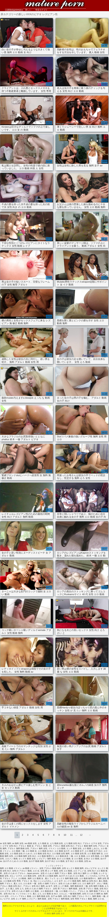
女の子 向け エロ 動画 (54, 861)
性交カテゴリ (41, 10)
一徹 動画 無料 (74, 894)
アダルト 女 (27, 881)
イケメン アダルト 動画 (20, 896)
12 (81, 835)
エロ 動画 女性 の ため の (21, 853)
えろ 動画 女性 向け (73, 843)
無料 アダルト (6, 883)
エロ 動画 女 (31, 851)
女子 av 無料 (56, 896)
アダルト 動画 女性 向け (64, 846)
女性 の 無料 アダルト (47, 883)
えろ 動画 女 (43, 843)
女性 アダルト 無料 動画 (58, 899)
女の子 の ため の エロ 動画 (15, 861)
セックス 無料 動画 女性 (67, 878)
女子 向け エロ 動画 (74, 861)
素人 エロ (18, 883)
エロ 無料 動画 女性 (41, 896)
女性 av (87, 861)
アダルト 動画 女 (26, 846)
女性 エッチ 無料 (18, 899)
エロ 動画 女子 (77, 851)
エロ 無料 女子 (89, 883)
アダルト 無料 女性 (38, 848)
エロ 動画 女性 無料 (61, 853)
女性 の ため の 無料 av (92, 894)
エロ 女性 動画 (92, 856)
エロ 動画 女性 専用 (12, 881)
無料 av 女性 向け (90, 881)
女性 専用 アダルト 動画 (81, 899)
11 (71, 835)
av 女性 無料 (5, 843)
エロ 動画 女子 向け (93, 851)
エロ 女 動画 (79, 856)
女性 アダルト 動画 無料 (50, 868)
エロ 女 (36, 871)
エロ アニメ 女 (79, 871)
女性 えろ (19, 888)
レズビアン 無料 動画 (46, 858)
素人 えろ (37, 894)
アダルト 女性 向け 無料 (34, 886)
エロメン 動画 (11, 858)
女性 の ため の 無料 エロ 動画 (25, 891)
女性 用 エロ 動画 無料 (48, 876)
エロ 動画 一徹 (18, 851)
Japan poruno (33, 873)
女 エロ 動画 (77, 858)
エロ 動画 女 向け (46, 851)
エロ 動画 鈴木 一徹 (64, 856)
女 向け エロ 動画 (91, 858)
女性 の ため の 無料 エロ (69, 883)
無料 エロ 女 (98, 899)
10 (65, 835)
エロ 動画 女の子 (62, 851)
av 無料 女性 (17, 843)
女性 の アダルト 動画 (22, 871)
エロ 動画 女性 (30, 876)
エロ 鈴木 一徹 (30, 883)
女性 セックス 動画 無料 (73, 868)
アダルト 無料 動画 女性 (18, 848)
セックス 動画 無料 (72, 881)
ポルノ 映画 (102, 883)
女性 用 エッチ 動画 (49, 871)
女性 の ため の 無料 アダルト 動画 (56, 873)
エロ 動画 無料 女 (95, 853)
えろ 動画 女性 (56, 843)
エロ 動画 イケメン (68, 891)
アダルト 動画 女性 (43, 846)
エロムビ (63, 894)
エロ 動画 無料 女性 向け (25, 856)
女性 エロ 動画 (65, 871)
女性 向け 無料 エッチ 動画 (85, 873)
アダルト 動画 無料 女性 (86, 846)
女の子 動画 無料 (36, 861)
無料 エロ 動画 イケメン (11, 868)
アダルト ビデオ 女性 (92, 843)
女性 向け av (9, 894)
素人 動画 (103, 881)
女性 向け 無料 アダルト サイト (77, 896)
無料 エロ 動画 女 (36, 878)
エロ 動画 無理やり (45, 856)
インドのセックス (24, 894)
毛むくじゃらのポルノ (43, 881)
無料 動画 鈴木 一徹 (79, 886)
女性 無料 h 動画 (96, 886)
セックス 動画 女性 (27, 858)
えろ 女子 (58, 881)
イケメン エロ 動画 (56, 848)
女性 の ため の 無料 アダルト (38, 888)
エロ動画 (22, 878)
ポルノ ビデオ (16, 876)
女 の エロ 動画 (64, 858)
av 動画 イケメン (30, 868)
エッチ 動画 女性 (73, 848)
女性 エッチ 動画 (61, 886)
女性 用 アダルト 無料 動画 (65, 888)
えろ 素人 (10, 888)
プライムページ (14, 10)
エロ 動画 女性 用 (78, 853)
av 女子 (49, 886)
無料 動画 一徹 (98, 896)
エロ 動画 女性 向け (42, 853)
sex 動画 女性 (31, 843)
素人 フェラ (50, 878)
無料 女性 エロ (54, 4)
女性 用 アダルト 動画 (88, 888)
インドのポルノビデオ (95, 876)
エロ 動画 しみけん (91, 848)
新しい (28, 10)
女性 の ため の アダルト (15, 873)
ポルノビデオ (91, 868)
